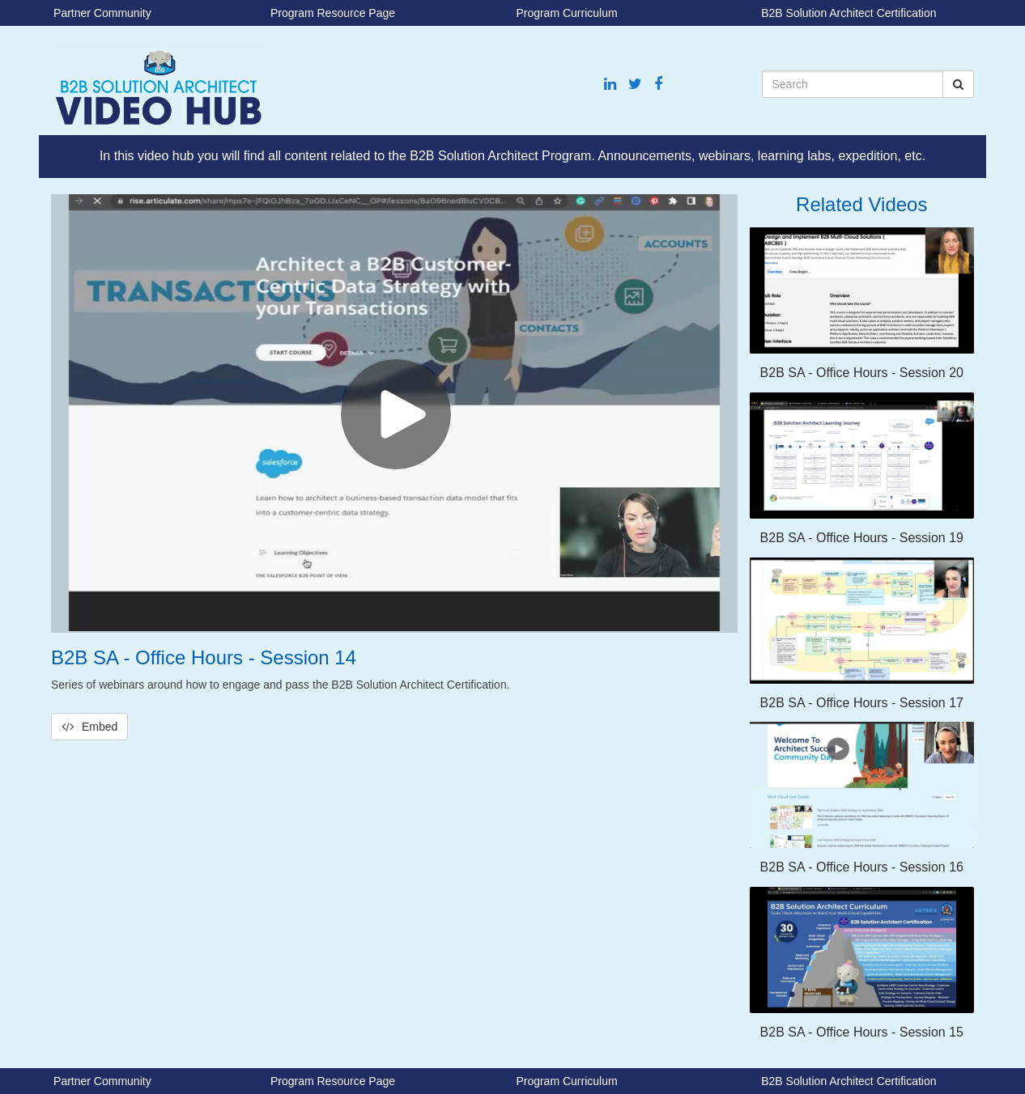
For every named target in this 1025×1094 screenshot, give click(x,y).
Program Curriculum (566, 12)
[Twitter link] (635, 84)
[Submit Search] (958, 84)
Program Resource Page (332, 12)
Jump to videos (0, 0)
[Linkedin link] (610, 84)
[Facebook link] (658, 84)
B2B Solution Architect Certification (848, 12)
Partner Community (102, 12)
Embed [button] (89, 726)
